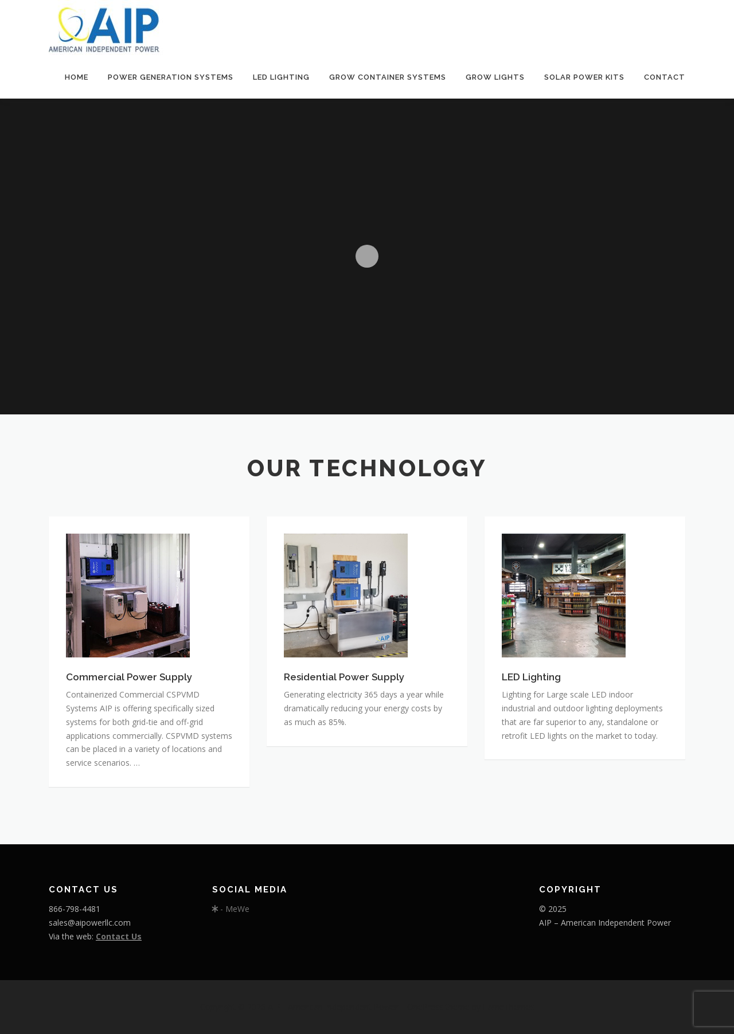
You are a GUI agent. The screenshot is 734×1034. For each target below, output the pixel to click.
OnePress (425, 1006)
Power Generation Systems (170, 77)
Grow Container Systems (387, 77)
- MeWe (230, 908)
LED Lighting (281, 77)
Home (76, 77)
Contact (664, 77)
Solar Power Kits (584, 77)
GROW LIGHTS (495, 77)
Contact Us (119, 936)
